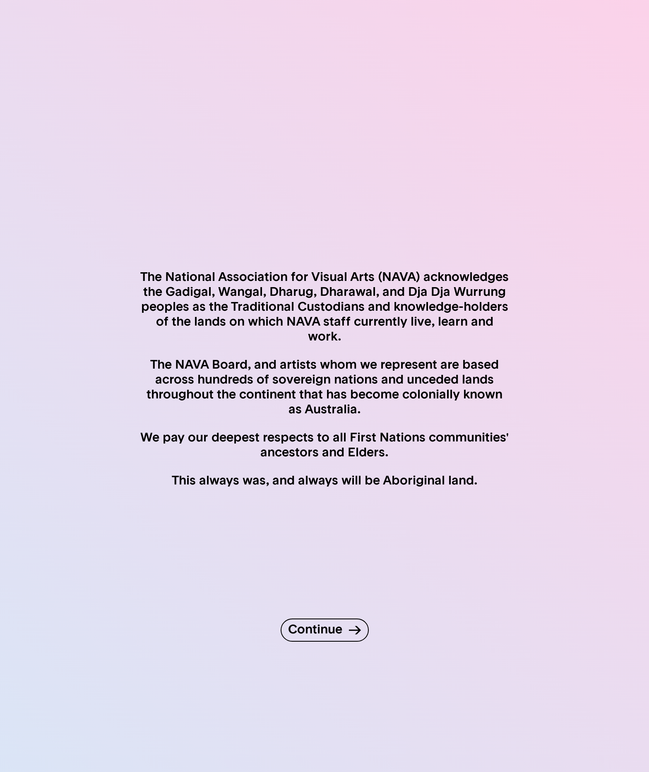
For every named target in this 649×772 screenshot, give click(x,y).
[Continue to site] (325, 630)
